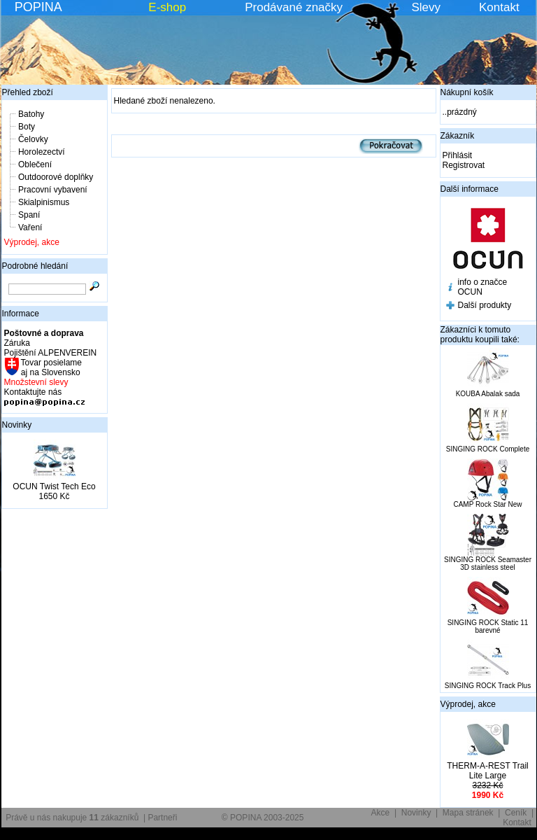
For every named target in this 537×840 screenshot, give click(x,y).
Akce (380, 813)
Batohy (31, 114)
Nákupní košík (467, 92)
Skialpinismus (43, 202)
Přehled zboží (27, 92)
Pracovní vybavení (52, 190)
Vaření (30, 227)
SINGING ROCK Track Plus (488, 686)
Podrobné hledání (35, 266)
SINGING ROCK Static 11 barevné (488, 626)
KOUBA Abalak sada (488, 394)
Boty (26, 127)
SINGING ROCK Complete (487, 449)
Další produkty (485, 305)
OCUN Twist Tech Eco (54, 486)
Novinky (17, 425)
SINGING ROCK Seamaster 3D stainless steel (487, 563)
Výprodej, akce (31, 242)
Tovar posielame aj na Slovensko (51, 367)
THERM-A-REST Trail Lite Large (487, 770)
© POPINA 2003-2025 (263, 817)
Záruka (17, 343)
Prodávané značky (294, 7)
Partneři (162, 817)
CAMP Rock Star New (487, 504)
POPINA (38, 7)
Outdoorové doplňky (55, 177)
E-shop (167, 7)
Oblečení (35, 164)
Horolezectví (41, 152)
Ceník (516, 813)
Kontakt (499, 7)
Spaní (29, 215)
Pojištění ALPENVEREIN (50, 353)
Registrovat (464, 165)
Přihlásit (458, 155)
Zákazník (458, 136)
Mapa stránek (468, 813)
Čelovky (33, 139)
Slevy (426, 7)
